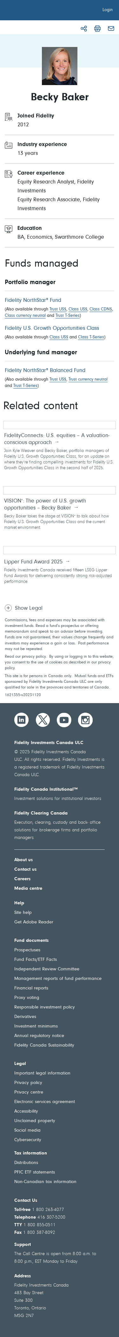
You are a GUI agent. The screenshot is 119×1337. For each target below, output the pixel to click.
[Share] (84, 28)
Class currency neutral (25, 316)
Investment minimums (36, 1026)
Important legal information (42, 1073)
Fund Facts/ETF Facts (35, 959)
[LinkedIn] (21, 720)
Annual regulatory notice (39, 1036)
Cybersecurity (27, 1140)
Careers (22, 879)
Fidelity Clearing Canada (41, 813)
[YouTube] (64, 720)
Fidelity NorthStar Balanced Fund (45, 371)
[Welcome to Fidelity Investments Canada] (40, 11)
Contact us (25, 869)
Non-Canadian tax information (45, 1182)
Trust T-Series (68, 316)
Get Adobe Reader (33, 922)
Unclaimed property (34, 1121)
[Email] (111, 28)
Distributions (26, 1163)
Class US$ (78, 309)
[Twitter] (43, 720)
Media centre (28, 888)
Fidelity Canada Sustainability (44, 1045)
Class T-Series (91, 337)
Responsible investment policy (44, 1007)
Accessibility (26, 1111)
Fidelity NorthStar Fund (33, 300)
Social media (27, 1130)
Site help (23, 912)
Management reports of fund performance (58, 978)
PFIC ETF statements (34, 1172)
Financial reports (31, 988)
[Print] (97, 28)
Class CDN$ (100, 309)
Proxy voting (26, 997)
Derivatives (25, 1016)
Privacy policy (28, 1083)
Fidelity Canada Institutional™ (46, 789)
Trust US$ (58, 309)
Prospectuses (27, 950)
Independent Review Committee (46, 969)
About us (23, 860)
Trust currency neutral (88, 379)
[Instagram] (85, 720)
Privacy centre (28, 1092)
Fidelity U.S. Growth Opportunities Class (52, 328)
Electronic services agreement (44, 1102)
